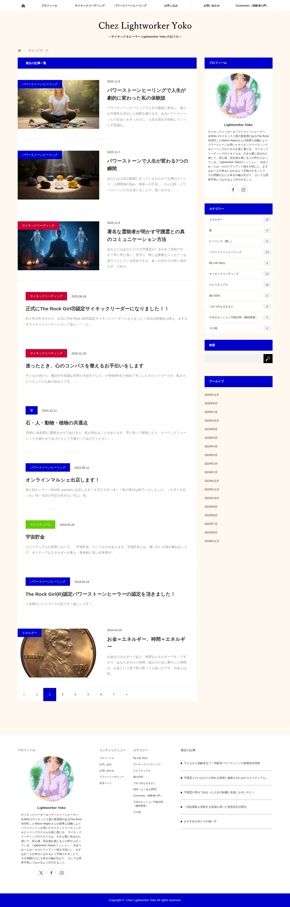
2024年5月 (211, 437)
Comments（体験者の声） (252, 5)
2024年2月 (211, 463)
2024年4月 (211, 446)
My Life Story (240, 263)
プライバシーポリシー (111, 776)
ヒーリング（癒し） (240, 241)
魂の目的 (240, 295)
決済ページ (105, 783)
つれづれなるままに (240, 306)
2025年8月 (211, 403)
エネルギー (29, 632)
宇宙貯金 (35, 537)
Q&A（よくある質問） (145, 789)
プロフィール (49, 5)
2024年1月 (211, 472)
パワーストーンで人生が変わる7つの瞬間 (147, 164)
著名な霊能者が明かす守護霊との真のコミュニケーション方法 (146, 235)
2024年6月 (211, 429)
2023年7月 (211, 524)
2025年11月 (212, 394)
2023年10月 (212, 498)
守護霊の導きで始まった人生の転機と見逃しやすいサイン (219, 792)
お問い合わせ (211, 5)
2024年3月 (211, 455)
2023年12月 (212, 480)
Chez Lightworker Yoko (141, 900)
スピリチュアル (40, 524)
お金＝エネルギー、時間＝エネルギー (146, 643)
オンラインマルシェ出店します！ (63, 479)
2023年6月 (211, 532)
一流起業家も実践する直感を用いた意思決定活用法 (215, 806)
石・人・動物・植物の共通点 (57, 422)
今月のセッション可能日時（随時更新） (240, 317)
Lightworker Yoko (238, 125)
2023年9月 (211, 506)
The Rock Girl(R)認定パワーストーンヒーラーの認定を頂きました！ (101, 594)
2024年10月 (212, 420)
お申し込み (171, 5)
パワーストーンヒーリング (130, 5)
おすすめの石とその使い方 (200, 821)
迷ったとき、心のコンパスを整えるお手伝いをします (85, 365)
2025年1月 (211, 412)
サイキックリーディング (90, 5)
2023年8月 (211, 515)
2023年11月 (212, 489)
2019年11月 (212, 541)
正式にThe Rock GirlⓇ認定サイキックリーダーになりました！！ (97, 308)
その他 (240, 328)
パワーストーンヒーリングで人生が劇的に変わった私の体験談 (146, 94)
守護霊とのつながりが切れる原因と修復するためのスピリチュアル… (226, 777)
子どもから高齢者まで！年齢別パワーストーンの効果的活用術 (222, 763)
